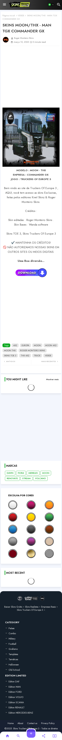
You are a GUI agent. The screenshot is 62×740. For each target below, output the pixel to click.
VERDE (21, 15)
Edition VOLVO (16, 697)
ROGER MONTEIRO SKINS (32, 350)
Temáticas (13, 659)
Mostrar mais (52, 379)
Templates (13, 654)
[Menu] (4, 4)
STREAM (26, 478)
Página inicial (8, 15)
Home (11, 723)
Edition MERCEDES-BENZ (21, 712)
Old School (14, 670)
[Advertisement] (31, 77)
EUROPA (25, 345)
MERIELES (33, 473)
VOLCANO (40, 478)
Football (12, 644)
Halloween (14, 664)
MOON (37, 345)
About (20, 723)
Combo (12, 633)
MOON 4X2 (51, 345)
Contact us (32, 723)
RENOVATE (12, 478)
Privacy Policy (48, 723)
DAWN (10, 473)
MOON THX (10, 350)
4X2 (15, 345)
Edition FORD (15, 692)
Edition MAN (15, 686)
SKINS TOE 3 (10, 355)
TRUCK (37, 355)
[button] (51, 4)
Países (11, 628)
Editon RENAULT (16, 707)
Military (12, 638)
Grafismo (13, 649)
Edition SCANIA (16, 702)
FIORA (21, 473)
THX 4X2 (25, 355)
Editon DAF (14, 681)
